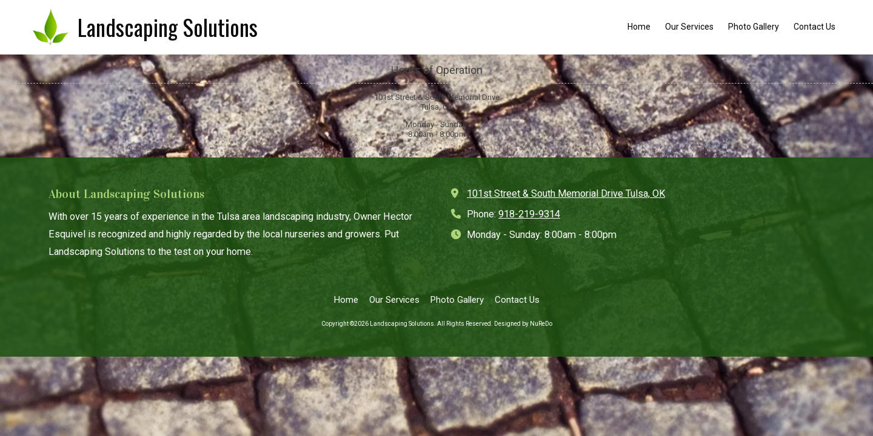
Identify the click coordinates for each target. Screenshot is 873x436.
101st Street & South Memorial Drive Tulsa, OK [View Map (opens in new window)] (566, 193)
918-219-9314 (529, 214)
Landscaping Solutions (168, 27)
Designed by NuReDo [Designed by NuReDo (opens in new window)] (523, 323)
